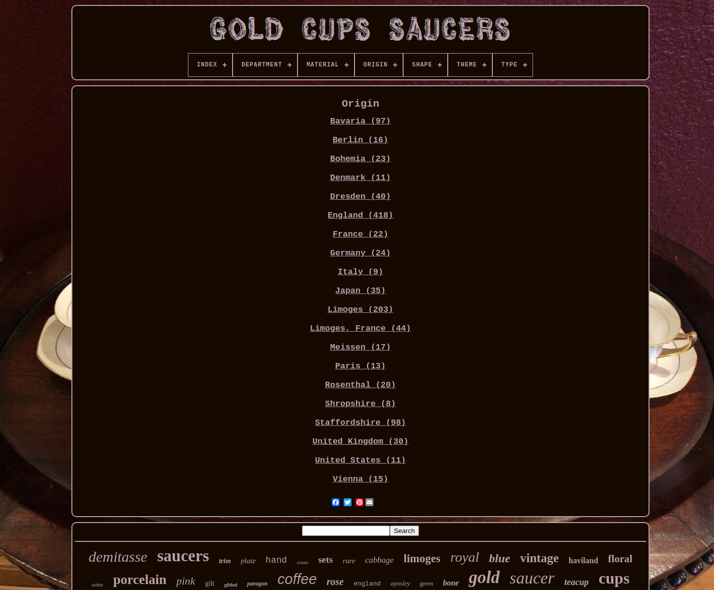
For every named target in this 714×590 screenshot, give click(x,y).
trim (225, 561)
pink (186, 581)
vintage (539, 558)
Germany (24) (360, 253)
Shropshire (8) (360, 404)
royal (464, 557)
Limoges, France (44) (360, 328)
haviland (583, 560)
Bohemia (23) (360, 159)
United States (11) (360, 460)
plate (248, 561)
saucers (183, 556)
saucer (532, 578)
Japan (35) (360, 290)
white (97, 585)
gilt (210, 583)
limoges (422, 558)
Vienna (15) (360, 479)
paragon (257, 583)
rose (335, 581)
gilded (230, 585)
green (426, 583)
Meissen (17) (360, 347)
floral (620, 559)
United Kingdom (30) (360, 441)
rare (349, 561)
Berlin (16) (360, 140)
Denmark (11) (360, 177)
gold (484, 577)
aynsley (400, 583)
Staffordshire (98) (360, 422)
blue (499, 558)
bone (451, 583)
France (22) (360, 234)
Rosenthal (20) (360, 385)
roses (302, 562)
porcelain (140, 579)
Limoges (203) (361, 309)
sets (325, 559)
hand (276, 560)
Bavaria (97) (360, 121)
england (367, 584)
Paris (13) (360, 366)
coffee (297, 579)
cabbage (379, 560)
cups (613, 578)
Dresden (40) (360, 196)
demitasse (118, 556)
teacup (576, 582)
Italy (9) (360, 272)
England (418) (361, 215)
